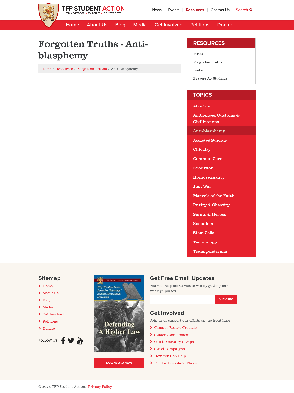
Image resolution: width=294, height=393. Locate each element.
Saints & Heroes (209, 214)
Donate (225, 25)
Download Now (119, 363)
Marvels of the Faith (213, 196)
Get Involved (168, 25)
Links (198, 70)
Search (244, 10)
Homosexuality (209, 177)
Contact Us (220, 10)
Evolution (203, 168)
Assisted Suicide (210, 140)
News (157, 10)
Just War (202, 186)
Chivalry (202, 149)
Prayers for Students (210, 78)
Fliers (198, 53)
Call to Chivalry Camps (174, 341)
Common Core (207, 158)
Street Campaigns (169, 348)
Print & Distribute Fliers (175, 363)
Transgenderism (210, 251)
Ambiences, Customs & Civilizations (216, 118)
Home (72, 25)
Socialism (203, 223)
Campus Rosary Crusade (175, 327)
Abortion (202, 106)
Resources (195, 10)
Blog (120, 25)
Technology (205, 242)
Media (140, 25)
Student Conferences (171, 334)
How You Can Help (170, 356)
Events (173, 10)
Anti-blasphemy (209, 131)
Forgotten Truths (207, 62)
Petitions (199, 25)
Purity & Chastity (211, 205)
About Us (97, 25)
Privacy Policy (100, 386)
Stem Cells (203, 232)
